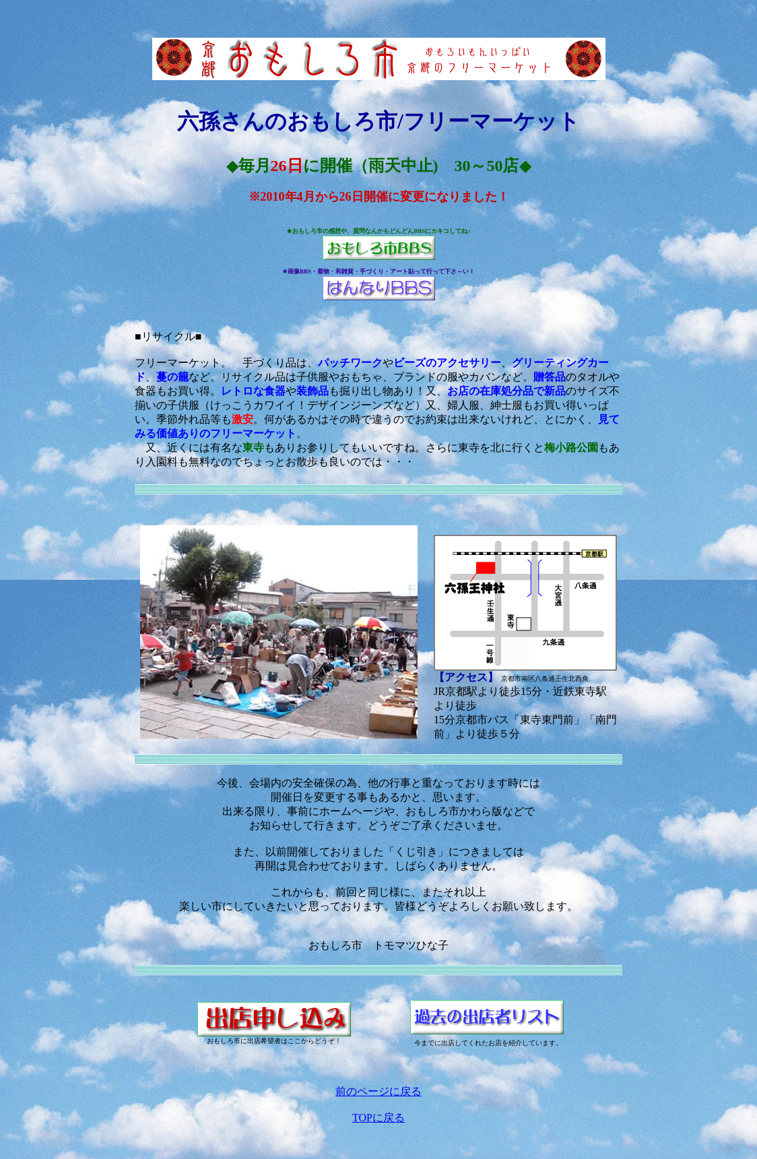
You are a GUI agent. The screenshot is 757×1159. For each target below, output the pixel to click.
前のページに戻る (378, 1091)
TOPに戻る (378, 1117)
